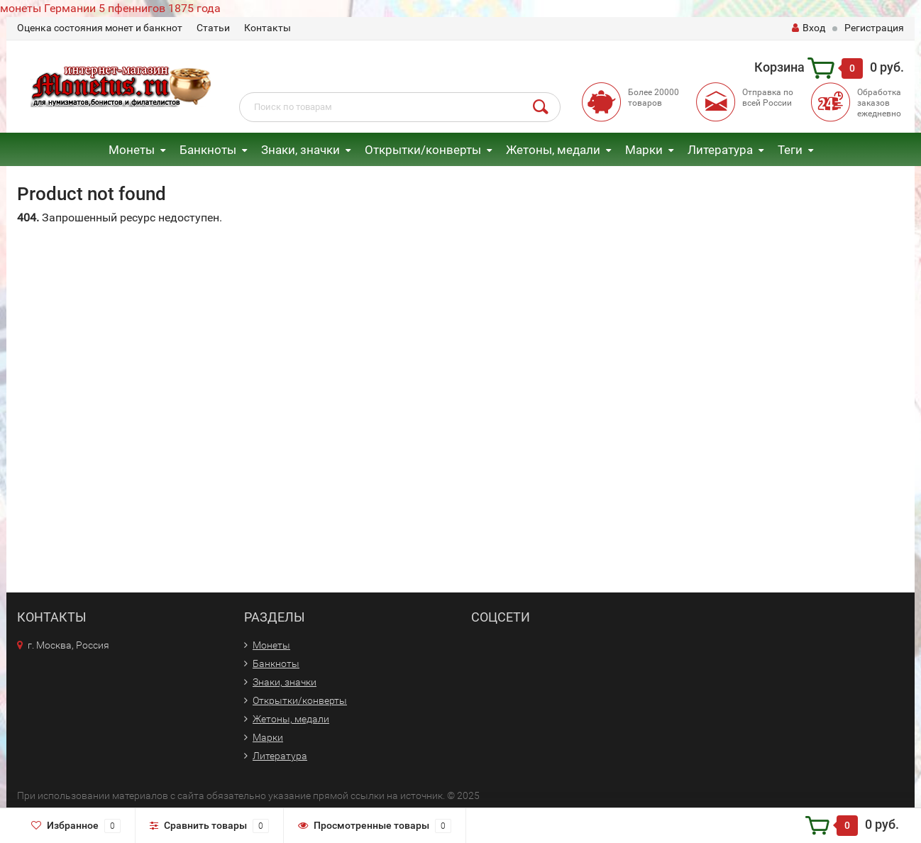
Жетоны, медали (553, 150)
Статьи (213, 27)
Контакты (267, 27)
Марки (644, 150)
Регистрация (874, 27)
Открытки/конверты (423, 150)
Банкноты (208, 150)
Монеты (132, 150)
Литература (720, 150)
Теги (790, 150)
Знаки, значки (300, 150)
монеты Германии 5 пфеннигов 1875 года (110, 8)
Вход (808, 27)
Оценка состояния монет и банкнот (99, 27)
